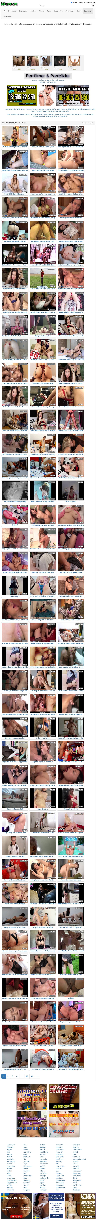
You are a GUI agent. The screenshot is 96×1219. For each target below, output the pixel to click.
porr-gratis (60, 1157)
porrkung (75, 1166)
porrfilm (9, 1154)
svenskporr (11, 1178)
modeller (59, 1152)
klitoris (74, 1178)
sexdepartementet (79, 1159)
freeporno (10, 1190)
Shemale (89, 2)
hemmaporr (76, 1171)
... (21, 1076)
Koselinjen (47, 109)
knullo (9, 1176)
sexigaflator (76, 1180)
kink (57, 1190)
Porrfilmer (86, 114)
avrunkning (28, 1176)
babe (9, 1173)
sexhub (42, 1187)
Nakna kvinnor (25, 114)
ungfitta (9, 1150)
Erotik (57, 114)
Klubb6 (52, 111)
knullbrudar (11, 1166)
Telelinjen (13, 109)
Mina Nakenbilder (73, 109)
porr (57, 1171)
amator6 (75, 1147)
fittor (8, 1152)
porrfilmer (59, 1159)
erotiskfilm (76, 1145)
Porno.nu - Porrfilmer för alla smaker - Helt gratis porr (48, 80)
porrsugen (59, 1150)
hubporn (75, 1168)
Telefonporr (64, 109)
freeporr (42, 1168)
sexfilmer (59, 1147)
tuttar (74, 1154)
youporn (26, 1183)
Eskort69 (17, 114)
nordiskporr (11, 1161)
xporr (25, 1187)
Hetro (75, 2)
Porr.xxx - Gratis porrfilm (48, 82)
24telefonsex (77, 1150)
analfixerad (76, 1176)
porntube (59, 1178)
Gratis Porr (63, 114)
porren (26, 1168)
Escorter (44, 114)
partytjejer (10, 1159)
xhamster (10, 1147)
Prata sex (41, 109)
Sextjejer (39, 111)
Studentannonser (35, 114)
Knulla (91, 114)
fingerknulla (60, 1166)
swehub (75, 1152)
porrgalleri (59, 1154)
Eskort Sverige (84, 109)
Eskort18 (58, 111)
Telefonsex (28, 109)
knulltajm (42, 1176)
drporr (41, 1180)
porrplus (42, 1185)
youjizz (26, 1185)
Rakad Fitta (70, 114)
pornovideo (60, 1183)
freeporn (27, 1190)
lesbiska (75, 1161)
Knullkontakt (51, 114)
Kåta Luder (10, 114)
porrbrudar (43, 1159)
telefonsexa (76, 1173)
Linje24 (7, 109)
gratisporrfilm (44, 1178)
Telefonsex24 (55, 109)
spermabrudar (12, 1180)
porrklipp (10, 1187)
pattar (74, 1187)
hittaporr (42, 1171)
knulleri (9, 1164)
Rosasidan (46, 111)
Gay (81, 2)
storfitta (42, 1145)
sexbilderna (43, 1152)
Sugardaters (37, 116)
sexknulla (59, 1145)
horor (25, 1147)
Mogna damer (54, 116)
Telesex (35, 109)
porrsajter (43, 1190)
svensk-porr (28, 1166)
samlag (9, 1185)
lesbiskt (58, 1161)
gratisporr (27, 1157)
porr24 (74, 1164)
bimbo (9, 1171)
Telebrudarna (21, 109)
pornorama (60, 1185)
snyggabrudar (12, 1183)
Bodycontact (65, 111)
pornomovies (60, 1187)
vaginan (26, 1161)
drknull (26, 1150)
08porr (41, 1183)
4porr (25, 1154)
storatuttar (76, 1190)
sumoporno (11, 1145)
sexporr (42, 1166)
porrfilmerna (76, 1185)
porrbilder (43, 1173)
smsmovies (43, 1164)
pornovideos (60, 1180)
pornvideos (60, 1176)
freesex (58, 1173)
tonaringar (76, 1157)
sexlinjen (42, 1154)
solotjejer (42, 1147)
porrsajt (58, 1168)
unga (25, 1164)
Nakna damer (45, 116)
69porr (26, 1178)
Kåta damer (63, 116)
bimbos (9, 1168)
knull (25, 1145)
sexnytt (42, 1150)
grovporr (27, 1171)
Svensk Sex (78, 114)
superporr (43, 1161)
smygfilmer (27, 1152)
